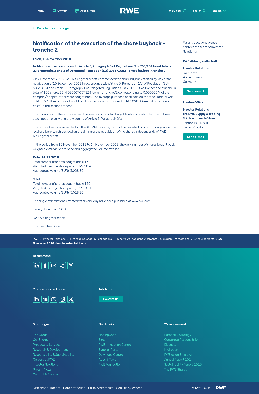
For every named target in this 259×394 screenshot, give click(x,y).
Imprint (55, 388)
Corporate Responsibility (181, 339)
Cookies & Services (129, 388)
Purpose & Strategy (177, 335)
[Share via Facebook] (45, 265)
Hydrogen (171, 349)
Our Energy (40, 339)
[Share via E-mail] (53, 265)
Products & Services (46, 344)
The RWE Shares (175, 369)
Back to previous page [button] (53, 28)
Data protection (74, 388)
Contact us (110, 299)
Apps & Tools (87, 10)
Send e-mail (195, 91)
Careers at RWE (44, 359)
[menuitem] (60, 11)
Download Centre (111, 354)
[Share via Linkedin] (36, 265)
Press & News (42, 369)
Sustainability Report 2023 (183, 364)
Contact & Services (46, 374)
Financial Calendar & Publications (91, 238)
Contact (62, 10)
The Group (40, 335)
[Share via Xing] (62, 265)
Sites (102, 339)
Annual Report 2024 (178, 359)
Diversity (170, 344)
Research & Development (50, 349)
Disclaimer (40, 388)
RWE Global (174, 10)
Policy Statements (100, 388)
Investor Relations (54, 238)
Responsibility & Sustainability (53, 354)
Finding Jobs (107, 335)
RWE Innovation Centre (115, 344)
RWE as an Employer (178, 354)
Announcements (204, 238)
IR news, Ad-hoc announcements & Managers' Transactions (152, 238)
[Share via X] (70, 265)
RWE (36, 238)
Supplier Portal (109, 349)
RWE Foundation (110, 364)
